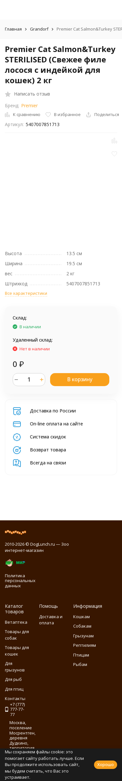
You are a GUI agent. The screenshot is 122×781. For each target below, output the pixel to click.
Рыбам (80, 664)
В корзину (79, 379)
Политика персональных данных (20, 581)
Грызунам (83, 636)
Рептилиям (84, 645)
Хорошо (105, 764)
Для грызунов (15, 666)
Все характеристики (26, 293)
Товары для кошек (17, 650)
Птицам (81, 655)
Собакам (82, 626)
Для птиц (14, 689)
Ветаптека (16, 622)
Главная (13, 29)
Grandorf (39, 29)
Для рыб (13, 679)
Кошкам (81, 616)
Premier (29, 105)
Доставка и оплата (50, 620)
